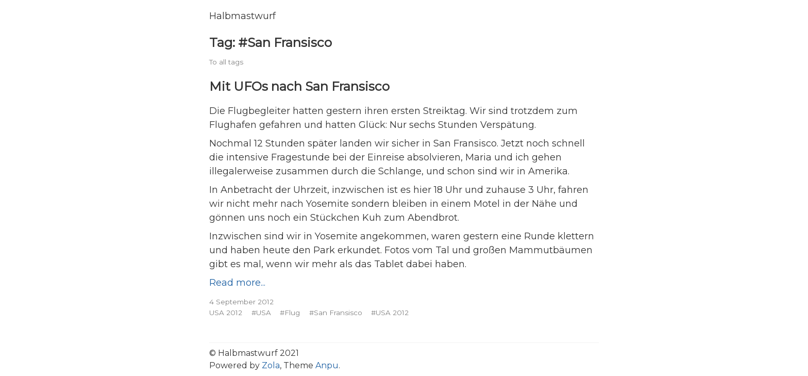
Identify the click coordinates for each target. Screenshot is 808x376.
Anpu (327, 365)
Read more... (237, 282)
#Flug (290, 312)
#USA (261, 312)
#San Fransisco (335, 312)
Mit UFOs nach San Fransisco (299, 86)
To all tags (226, 62)
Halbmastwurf (242, 16)
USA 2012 (225, 312)
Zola (271, 365)
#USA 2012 (390, 312)
